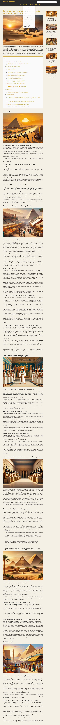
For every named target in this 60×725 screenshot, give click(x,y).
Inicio (20, 4)
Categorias (25, 4)
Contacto (31, 4)
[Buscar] (57, 2)
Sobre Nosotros (37, 4)
